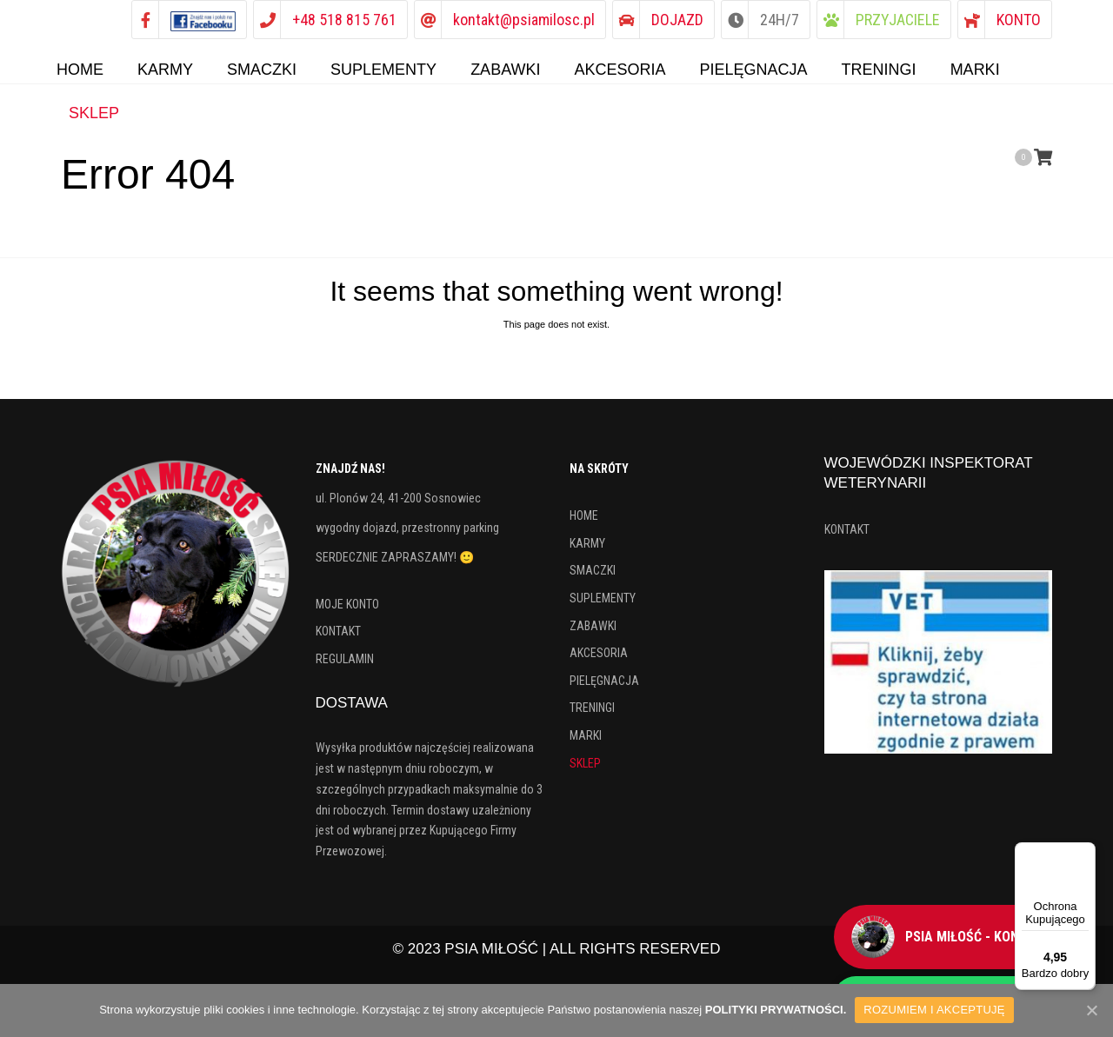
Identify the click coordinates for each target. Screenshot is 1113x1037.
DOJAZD (677, 19)
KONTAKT (338, 638)
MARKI (586, 742)
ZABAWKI (593, 633)
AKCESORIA (599, 660)
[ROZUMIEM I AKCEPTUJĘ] (1091, 1010)
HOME (584, 522)
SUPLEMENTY (603, 605)
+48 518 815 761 (344, 19)
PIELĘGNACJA (604, 688)
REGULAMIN (345, 666)
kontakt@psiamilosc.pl (524, 19)
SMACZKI (593, 577)
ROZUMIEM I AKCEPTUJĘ (933, 1009)
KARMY (587, 550)
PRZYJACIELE (898, 19)
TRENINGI (592, 714)
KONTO (1018, 19)
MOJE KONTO (347, 611)
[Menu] (1085, 852)
